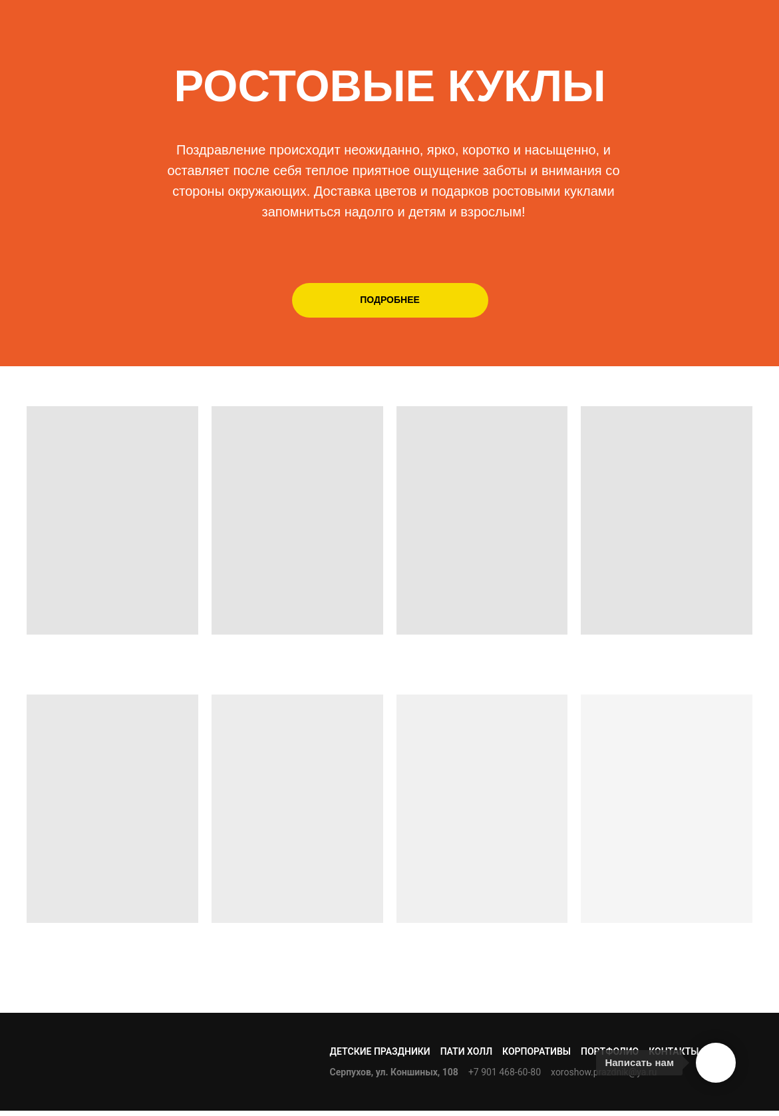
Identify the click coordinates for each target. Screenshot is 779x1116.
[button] (390, 300)
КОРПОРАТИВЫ (536, 1051)
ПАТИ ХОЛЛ (466, 1051)
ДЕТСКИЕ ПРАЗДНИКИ (380, 1051)
